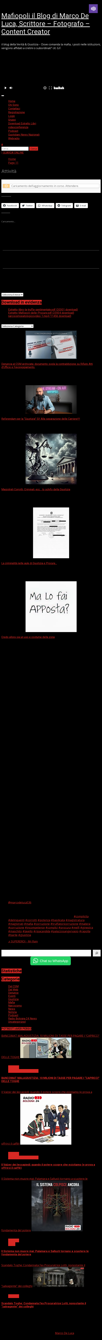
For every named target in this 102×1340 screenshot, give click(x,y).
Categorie (7, 322)
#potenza (44, 920)
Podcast (13, 131)
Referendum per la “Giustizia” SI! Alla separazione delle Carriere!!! (40, 418)
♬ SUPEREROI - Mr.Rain (23, 941)
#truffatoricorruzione (64, 924)
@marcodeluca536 (19, 902)
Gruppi (12, 119)
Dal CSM (13, 986)
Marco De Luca (64, 1333)
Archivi (5, 291)
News (11, 1009)
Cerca (5, 948)
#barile (13, 935)
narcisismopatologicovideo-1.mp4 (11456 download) (39, 316)
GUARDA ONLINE (12, 152)
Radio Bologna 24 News (22, 1018)
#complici (51, 927)
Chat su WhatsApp (54, 961)
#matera (84, 924)
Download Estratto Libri (22, 123)
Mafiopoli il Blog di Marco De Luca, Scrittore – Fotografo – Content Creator (45, 24)
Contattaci (14, 108)
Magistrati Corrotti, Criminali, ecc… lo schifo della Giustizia (35, 489)
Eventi (11, 996)
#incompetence (35, 927)
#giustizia (24, 935)
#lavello (27, 931)
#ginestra (86, 927)
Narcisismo (15, 1005)
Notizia (12, 1012)
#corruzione (42, 924)
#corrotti (31, 920)
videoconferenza (18, 127)
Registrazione (16, 112)
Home (11, 101)
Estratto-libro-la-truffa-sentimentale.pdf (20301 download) (43, 309)
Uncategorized (17, 1021)
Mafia (11, 1002)
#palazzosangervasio (65, 931)
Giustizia (13, 999)
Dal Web (13, 989)
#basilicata (58, 920)
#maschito (15, 931)
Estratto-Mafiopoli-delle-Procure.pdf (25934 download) (41, 312)
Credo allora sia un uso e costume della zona (28, 637)
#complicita (81, 916)
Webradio (14, 138)
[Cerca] (97, 953)
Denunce (13, 992)
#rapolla (84, 931)
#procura (64, 927)
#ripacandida (41, 931)
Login (11, 116)
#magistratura (75, 920)
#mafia (28, 924)
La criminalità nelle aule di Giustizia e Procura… (29, 563)
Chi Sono (13, 105)
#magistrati (15, 924)
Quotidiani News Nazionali (24, 134)
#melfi (75, 927)
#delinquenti (16, 920)
